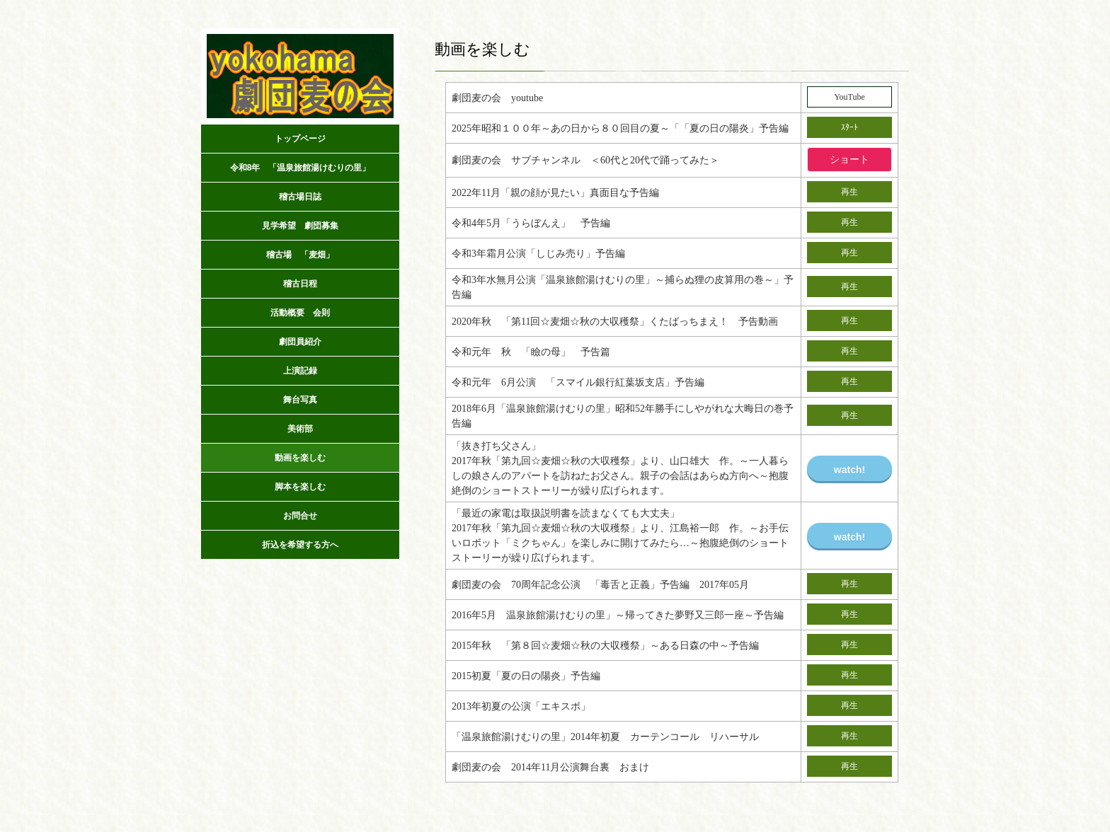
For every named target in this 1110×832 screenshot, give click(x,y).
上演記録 (304, 371)
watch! (849, 469)
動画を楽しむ (300, 458)
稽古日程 (300, 284)
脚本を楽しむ (300, 487)
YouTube (849, 97)
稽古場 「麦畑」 (300, 255)
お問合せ (300, 516)
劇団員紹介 (300, 342)
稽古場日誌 (300, 197)
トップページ (300, 139)
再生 (849, 192)
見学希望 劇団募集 (300, 226)
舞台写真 (300, 400)
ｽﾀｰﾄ (849, 127)
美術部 (300, 429)
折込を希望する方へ (300, 545)
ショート (849, 159)
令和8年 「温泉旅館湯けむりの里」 (300, 168)
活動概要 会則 (300, 313)
